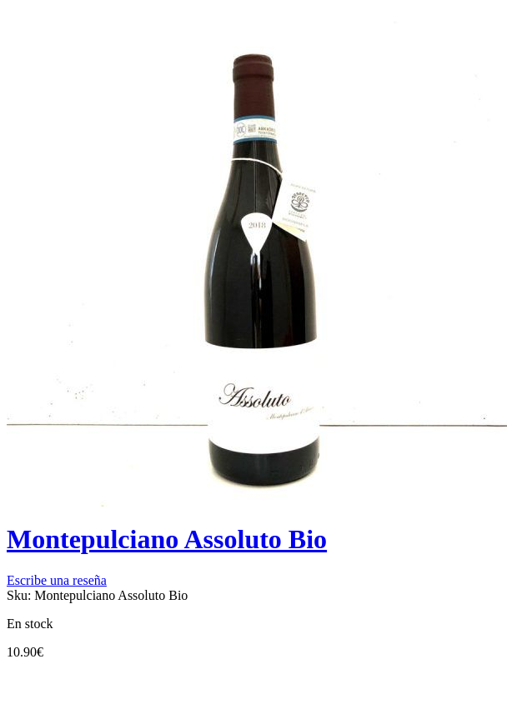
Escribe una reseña (57, 580)
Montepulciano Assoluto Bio (167, 539)
